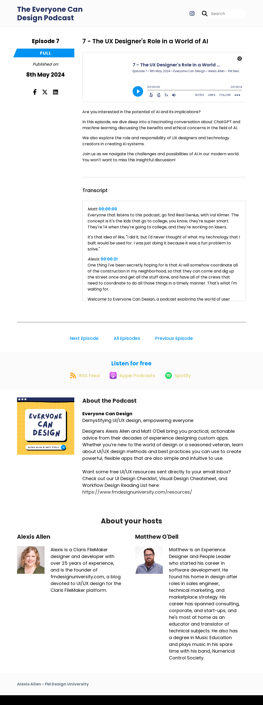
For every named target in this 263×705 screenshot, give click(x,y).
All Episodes (127, 343)
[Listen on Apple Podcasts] (131, 384)
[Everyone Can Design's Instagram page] (192, 16)
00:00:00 (108, 213)
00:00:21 (109, 263)
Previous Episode (174, 343)
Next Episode (84, 343)
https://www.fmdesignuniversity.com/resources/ (137, 502)
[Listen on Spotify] (180, 384)
